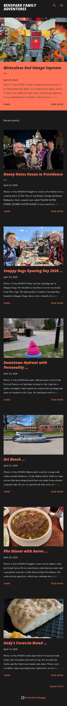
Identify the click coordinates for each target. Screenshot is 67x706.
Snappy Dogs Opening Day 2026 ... (33, 270)
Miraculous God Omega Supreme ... (32, 70)
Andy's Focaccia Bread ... (25, 642)
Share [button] (7, 104)
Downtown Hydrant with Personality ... (25, 365)
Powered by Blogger (33, 697)
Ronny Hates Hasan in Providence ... (33, 176)
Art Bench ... (14, 459)
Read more (57, 104)
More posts (56, 686)
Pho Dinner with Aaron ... (26, 551)
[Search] (54, 5)
